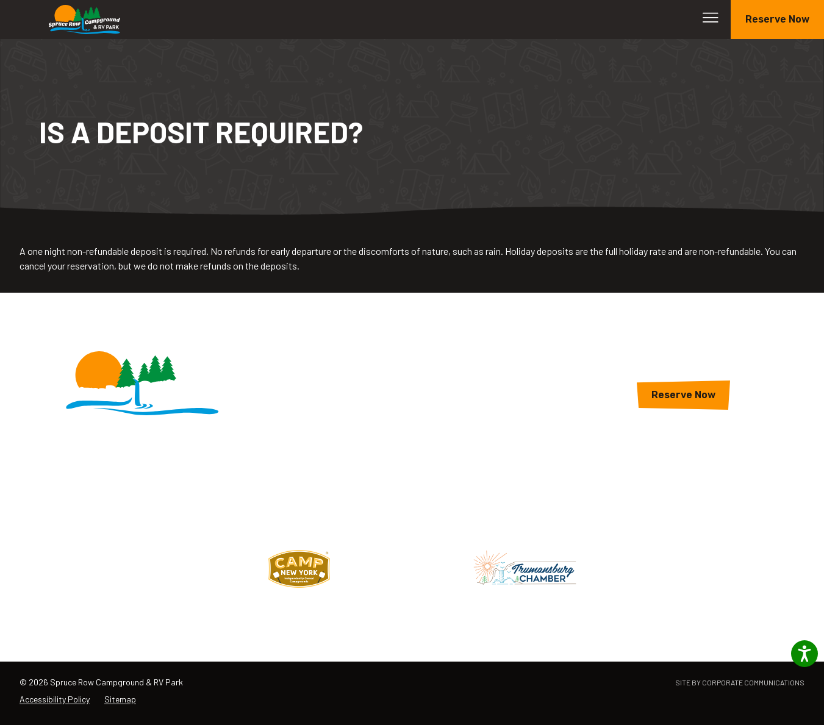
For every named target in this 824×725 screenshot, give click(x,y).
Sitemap (120, 699)
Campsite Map (412, 446)
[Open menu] (710, 18)
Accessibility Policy (55, 699)
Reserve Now (777, 19)
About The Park (412, 424)
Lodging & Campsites (412, 358)
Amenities (412, 380)
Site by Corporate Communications (739, 682)
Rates (412, 402)
